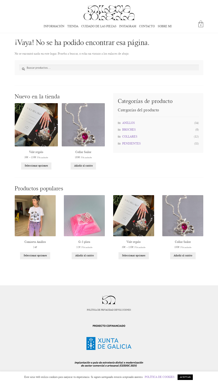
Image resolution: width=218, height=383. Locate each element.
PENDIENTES (131, 143)
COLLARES (129, 136)
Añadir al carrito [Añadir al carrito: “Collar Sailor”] (83, 166)
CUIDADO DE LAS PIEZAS (98, 26)
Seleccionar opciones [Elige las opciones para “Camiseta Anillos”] (35, 255)
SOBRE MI (165, 26)
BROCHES (129, 129)
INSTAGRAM (127, 26)
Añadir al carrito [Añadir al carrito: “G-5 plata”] (84, 255)
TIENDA (72, 26)
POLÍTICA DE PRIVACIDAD (100, 310)
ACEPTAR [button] (185, 377)
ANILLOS (128, 122)
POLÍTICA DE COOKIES (159, 377)
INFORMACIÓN (54, 26)
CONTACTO (147, 26)
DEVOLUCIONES (122, 310)
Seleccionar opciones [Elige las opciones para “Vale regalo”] (36, 166)
